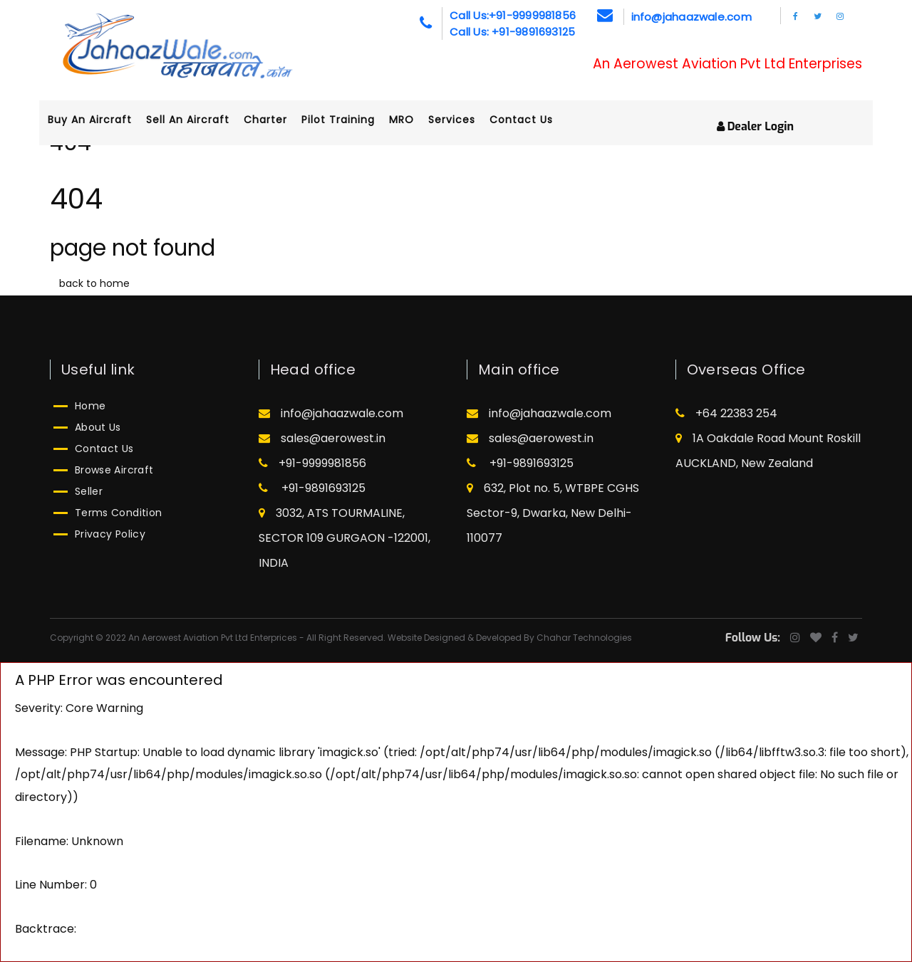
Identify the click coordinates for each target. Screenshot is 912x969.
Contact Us (534, 119)
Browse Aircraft (114, 470)
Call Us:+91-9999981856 (513, 15)
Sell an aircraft (200, 119)
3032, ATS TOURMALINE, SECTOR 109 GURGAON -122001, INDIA (344, 538)
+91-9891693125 (312, 488)
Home (90, 406)
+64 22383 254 (726, 413)
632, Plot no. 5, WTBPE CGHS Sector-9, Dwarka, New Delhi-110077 (553, 513)
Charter (278, 119)
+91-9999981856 (312, 463)
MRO (414, 119)
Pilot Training (351, 119)
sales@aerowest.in (322, 438)
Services (464, 119)
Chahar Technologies (584, 638)
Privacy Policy (110, 534)
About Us (98, 427)
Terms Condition (118, 513)
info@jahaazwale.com (691, 16)
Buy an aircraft (103, 119)
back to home (94, 283)
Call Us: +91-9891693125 (512, 31)
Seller (89, 491)
